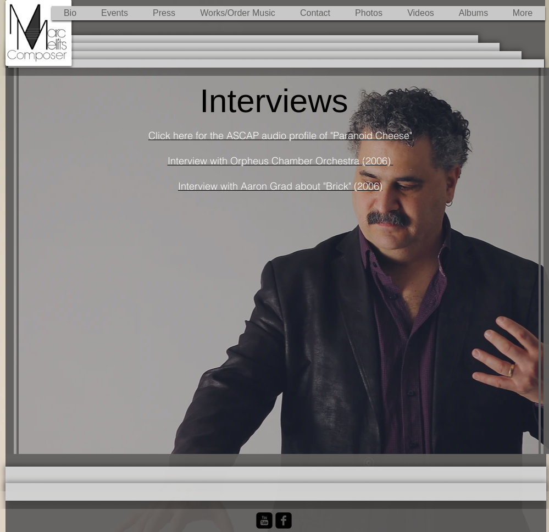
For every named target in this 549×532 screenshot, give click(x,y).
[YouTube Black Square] (264, 520)
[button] (238, 13)
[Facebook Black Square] (283, 520)
